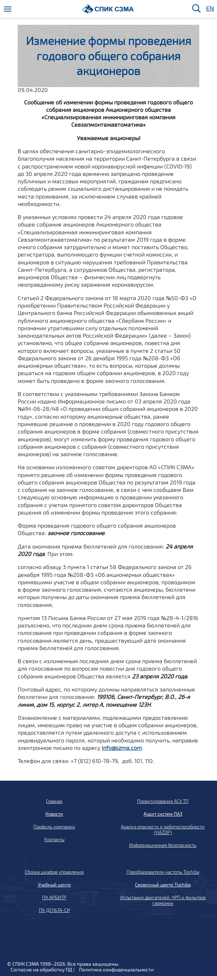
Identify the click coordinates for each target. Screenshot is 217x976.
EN (209, 8)
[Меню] (8, 9)
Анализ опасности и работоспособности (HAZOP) (163, 829)
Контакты (54, 839)
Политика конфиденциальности (116, 969)
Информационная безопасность (162, 845)
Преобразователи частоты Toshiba (163, 872)
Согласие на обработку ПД (41, 969)
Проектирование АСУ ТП (163, 801)
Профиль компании (54, 826)
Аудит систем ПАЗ (163, 814)
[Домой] (108, 8)
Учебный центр (54, 885)
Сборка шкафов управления (54, 872)
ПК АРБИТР (54, 897)
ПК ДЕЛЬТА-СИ (54, 910)
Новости (54, 814)
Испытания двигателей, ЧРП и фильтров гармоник (163, 900)
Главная (54, 801)
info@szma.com (122, 747)
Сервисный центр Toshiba (163, 885)
